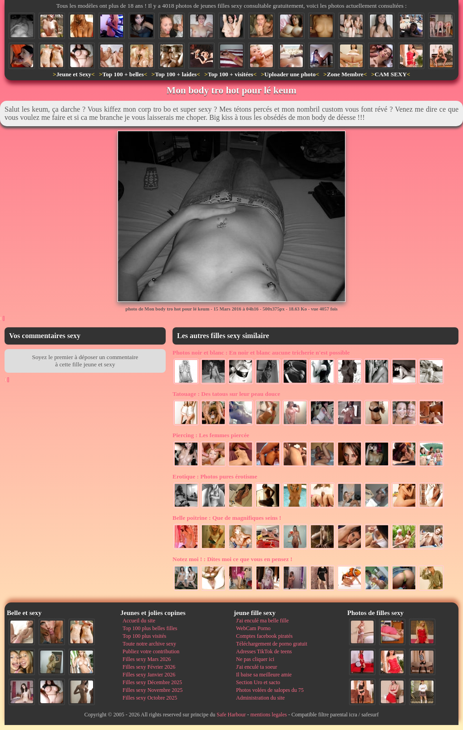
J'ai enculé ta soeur (256, 667)
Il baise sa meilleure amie (264, 674)
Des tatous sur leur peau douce (226, 393)
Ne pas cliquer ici (255, 659)
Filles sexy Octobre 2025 (150, 698)
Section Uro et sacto (258, 682)
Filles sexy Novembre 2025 (152, 690)
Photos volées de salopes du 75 (270, 690)
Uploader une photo (289, 74)
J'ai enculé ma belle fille (262, 620)
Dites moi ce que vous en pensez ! (232, 559)
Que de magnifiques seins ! (226, 517)
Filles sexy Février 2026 (149, 667)
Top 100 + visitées (230, 74)
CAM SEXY (390, 74)
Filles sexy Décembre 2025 (152, 682)
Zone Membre (345, 74)
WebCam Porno (253, 628)
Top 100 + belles (122, 74)
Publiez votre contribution (151, 651)
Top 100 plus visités (144, 636)
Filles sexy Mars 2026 (147, 659)
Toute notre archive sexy (149, 644)
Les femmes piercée (210, 435)
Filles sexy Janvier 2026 (149, 674)
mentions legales (269, 714)
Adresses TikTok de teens (264, 651)
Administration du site (260, 698)
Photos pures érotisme (214, 476)
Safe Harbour (231, 714)
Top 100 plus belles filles (150, 628)
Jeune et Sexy (73, 74)
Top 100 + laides (176, 74)
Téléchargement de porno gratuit (271, 644)
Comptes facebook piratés (264, 636)
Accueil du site (139, 620)
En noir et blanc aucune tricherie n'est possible (261, 352)
